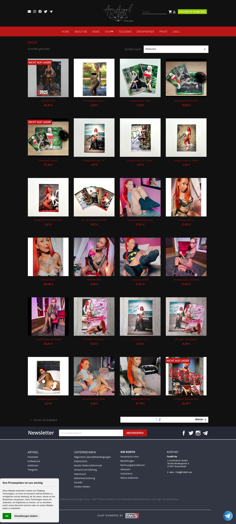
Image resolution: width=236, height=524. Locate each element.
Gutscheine (127, 473)
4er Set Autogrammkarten (94, 220)
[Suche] (154, 12)
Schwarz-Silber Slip (140, 399)
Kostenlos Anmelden (192, 11)
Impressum (80, 473)
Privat (164, 31)
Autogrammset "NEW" (140, 100)
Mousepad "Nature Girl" (186, 100)
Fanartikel (33, 456)
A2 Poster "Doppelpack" (186, 339)
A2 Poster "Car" (140, 339)
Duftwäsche (34, 461)
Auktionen (33, 465)
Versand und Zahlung (85, 469)
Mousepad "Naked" (48, 160)
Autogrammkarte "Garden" (140, 160)
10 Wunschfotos (186, 220)
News (95, 31)
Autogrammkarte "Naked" (186, 160)
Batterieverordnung (84, 478)
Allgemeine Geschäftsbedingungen (92, 456)
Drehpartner (146, 31)
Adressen (125, 469)
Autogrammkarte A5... (48, 399)
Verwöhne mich (94, 279)
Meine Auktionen (130, 477)
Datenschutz (80, 461)
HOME (64, 31)
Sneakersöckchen (140, 279)
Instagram (198, 433)
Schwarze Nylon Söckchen (186, 279)
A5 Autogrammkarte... (94, 100)
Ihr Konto (128, 452)
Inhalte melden (82, 486)
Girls (177, 31)
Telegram (126, 31)
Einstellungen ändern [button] (26, 516)
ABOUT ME (79, 31)
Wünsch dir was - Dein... (94, 399)
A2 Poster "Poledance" (94, 339)
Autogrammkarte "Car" (94, 160)
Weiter (201, 420)
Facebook (183, 433)
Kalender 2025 (48, 100)
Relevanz (176, 49)
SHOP (107, 31)
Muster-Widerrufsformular (88, 465)
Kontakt (78, 482)
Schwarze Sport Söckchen (140, 220)
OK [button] (7, 516)
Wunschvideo (48, 279)
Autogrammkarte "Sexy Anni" (48, 220)
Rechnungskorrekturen (133, 465)
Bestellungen (127, 460)
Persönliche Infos (130, 456)
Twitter (191, 433)
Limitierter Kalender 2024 (186, 399)
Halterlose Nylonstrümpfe (48, 339)
